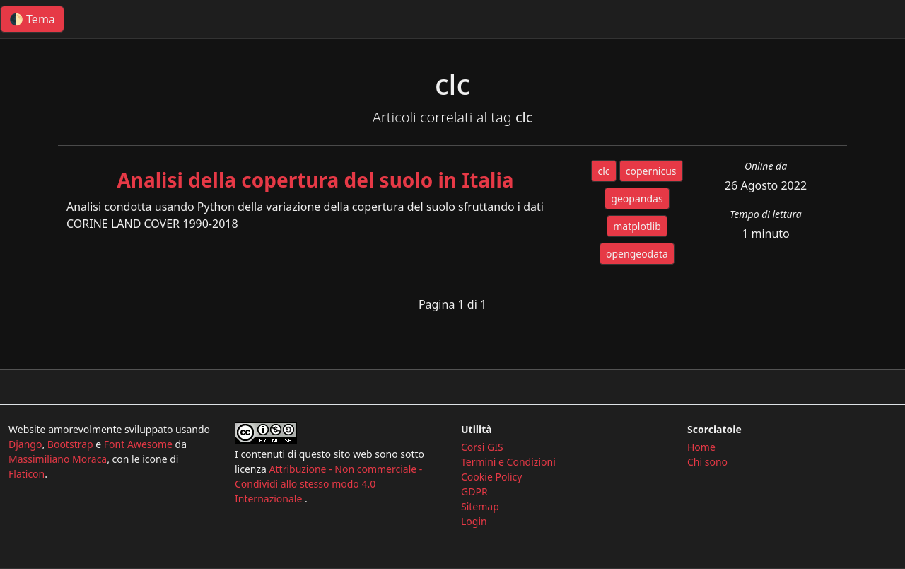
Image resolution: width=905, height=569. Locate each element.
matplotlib (637, 226)
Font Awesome (138, 444)
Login (474, 521)
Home (701, 447)
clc (603, 171)
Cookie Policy (491, 476)
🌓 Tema (32, 19)
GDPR (474, 491)
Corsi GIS (482, 447)
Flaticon (26, 474)
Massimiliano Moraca (57, 459)
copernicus (651, 171)
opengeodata (637, 253)
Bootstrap (70, 444)
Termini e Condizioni (508, 462)
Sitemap (480, 506)
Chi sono (707, 462)
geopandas (636, 198)
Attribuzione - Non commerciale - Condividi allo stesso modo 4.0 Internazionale (328, 483)
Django (25, 444)
